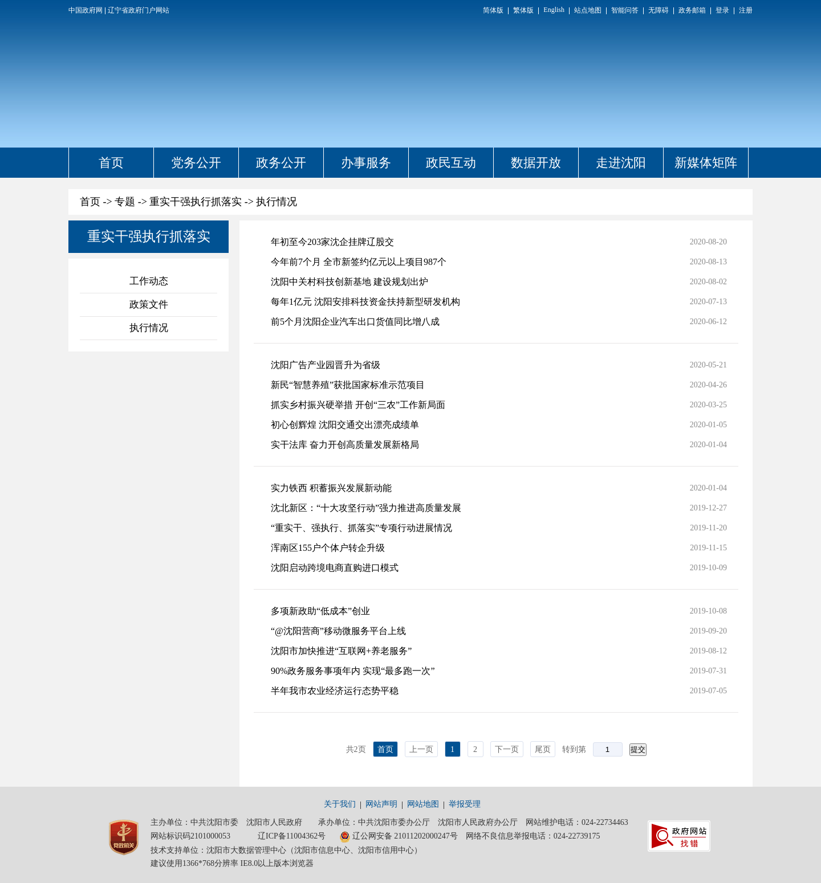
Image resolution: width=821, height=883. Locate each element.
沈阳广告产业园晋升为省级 (325, 365)
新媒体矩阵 (705, 163)
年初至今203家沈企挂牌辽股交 (332, 242)
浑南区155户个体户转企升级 (328, 548)
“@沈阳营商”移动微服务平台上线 (338, 631)
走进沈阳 (621, 163)
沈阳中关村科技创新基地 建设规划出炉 (349, 282)
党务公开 (196, 163)
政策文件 (148, 304)
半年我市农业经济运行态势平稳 (335, 691)
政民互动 (451, 163)
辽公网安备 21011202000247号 (398, 837)
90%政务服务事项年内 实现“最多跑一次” (353, 671)
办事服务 (366, 163)
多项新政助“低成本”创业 (320, 611)
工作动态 (148, 281)
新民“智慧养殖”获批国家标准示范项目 (348, 385)
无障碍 (658, 10)
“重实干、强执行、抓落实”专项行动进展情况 (361, 528)
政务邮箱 (692, 10)
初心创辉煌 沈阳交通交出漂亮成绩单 (345, 425)
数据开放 (536, 163)
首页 (111, 163)
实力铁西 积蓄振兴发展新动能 (331, 488)
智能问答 (625, 10)
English (553, 10)
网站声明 (381, 804)
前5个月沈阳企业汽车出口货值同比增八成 (355, 321)
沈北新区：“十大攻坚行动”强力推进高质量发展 (366, 508)
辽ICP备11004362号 (292, 836)
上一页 (421, 749)
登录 (722, 10)
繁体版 (523, 10)
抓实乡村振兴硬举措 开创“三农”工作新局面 (358, 405)
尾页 (543, 749)
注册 (746, 10)
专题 (125, 201)
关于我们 (340, 804)
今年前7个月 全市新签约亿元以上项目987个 (358, 262)
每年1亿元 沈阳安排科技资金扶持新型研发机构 (365, 301)
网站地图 (423, 804)
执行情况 (276, 201)
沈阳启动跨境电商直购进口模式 (335, 568)
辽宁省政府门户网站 (138, 10)
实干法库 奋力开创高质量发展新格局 (345, 444)
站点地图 (587, 10)
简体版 (493, 10)
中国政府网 (85, 10)
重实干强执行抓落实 (195, 201)
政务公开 (281, 163)
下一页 (507, 749)
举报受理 (465, 804)
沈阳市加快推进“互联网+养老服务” (341, 651)
